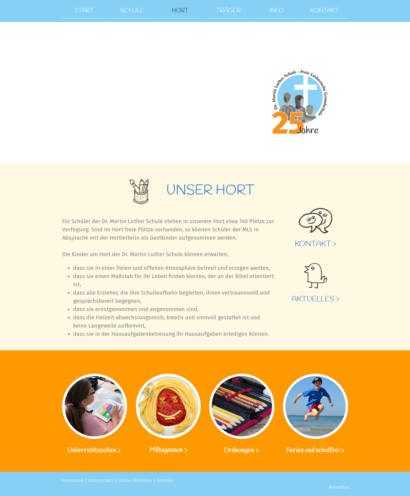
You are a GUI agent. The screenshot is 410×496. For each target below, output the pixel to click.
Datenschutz (101, 480)
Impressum (72, 480)
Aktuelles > (315, 299)
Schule (132, 10)
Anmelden (339, 487)
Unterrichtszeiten (92, 450)
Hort (180, 10)
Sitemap (164, 480)
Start (83, 10)
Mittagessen (166, 450)
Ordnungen (239, 450)
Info (276, 10)
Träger (228, 10)
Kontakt (324, 10)
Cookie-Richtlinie (135, 480)
